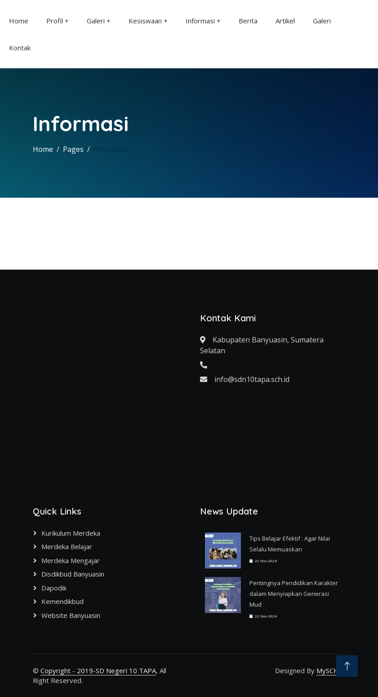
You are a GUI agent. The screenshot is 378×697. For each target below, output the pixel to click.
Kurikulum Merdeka (70, 532)
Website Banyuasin (70, 615)
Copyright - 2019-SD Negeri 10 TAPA (98, 670)
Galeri (96, 20)
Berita (248, 20)
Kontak (20, 47)
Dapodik (54, 587)
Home (18, 20)
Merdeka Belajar (66, 546)
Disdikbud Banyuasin (72, 573)
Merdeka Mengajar (70, 560)
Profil (54, 20)
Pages (73, 149)
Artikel (285, 20)
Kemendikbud (62, 601)
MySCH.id (331, 670)
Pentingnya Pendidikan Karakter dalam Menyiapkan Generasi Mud (293, 593)
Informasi (200, 20)
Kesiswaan (145, 20)
